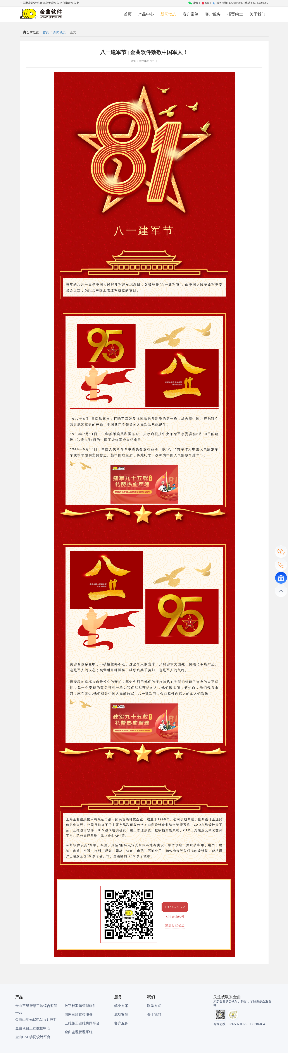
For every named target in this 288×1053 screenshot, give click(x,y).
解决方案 (121, 1006)
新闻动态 (168, 14)
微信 (193, 2)
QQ (205, 2)
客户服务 (213, 14)
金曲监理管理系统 (79, 1032)
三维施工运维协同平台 (82, 1023)
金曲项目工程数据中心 (32, 1028)
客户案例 (190, 14)
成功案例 (121, 1014)
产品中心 (146, 14)
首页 (128, 14)
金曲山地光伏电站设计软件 (36, 1019)
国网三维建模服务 (79, 1014)
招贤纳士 (235, 14)
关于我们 (257, 14)
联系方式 (154, 1006)
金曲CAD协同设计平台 (33, 1037)
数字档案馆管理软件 (80, 1006)
